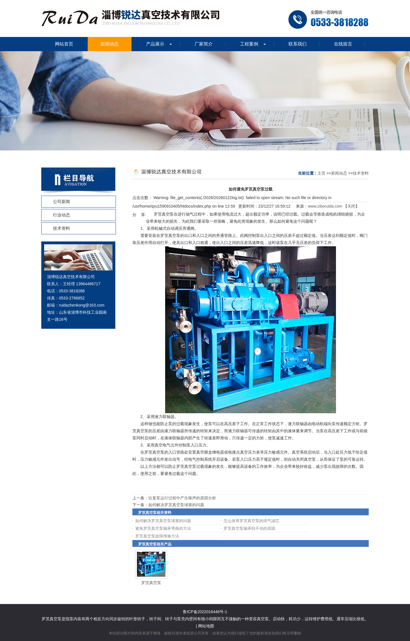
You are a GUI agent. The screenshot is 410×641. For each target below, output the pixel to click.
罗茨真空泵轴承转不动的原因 (249, 528)
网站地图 (206, 626)
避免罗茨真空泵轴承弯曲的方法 (163, 528)
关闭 (351, 206)
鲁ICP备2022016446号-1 (205, 611)
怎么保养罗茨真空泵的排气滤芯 (251, 520)
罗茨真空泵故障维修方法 (157, 536)
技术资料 (361, 173)
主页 (321, 173)
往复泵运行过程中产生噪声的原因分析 (182, 498)
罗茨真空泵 (151, 582)
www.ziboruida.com (325, 206)
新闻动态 (339, 173)
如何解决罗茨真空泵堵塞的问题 (176, 505)
